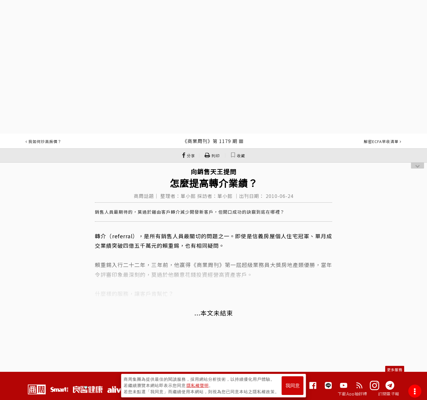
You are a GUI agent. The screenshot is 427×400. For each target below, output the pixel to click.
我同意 (293, 385)
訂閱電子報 (388, 394)
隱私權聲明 (198, 385)
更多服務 (394, 369)
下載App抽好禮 (352, 394)
